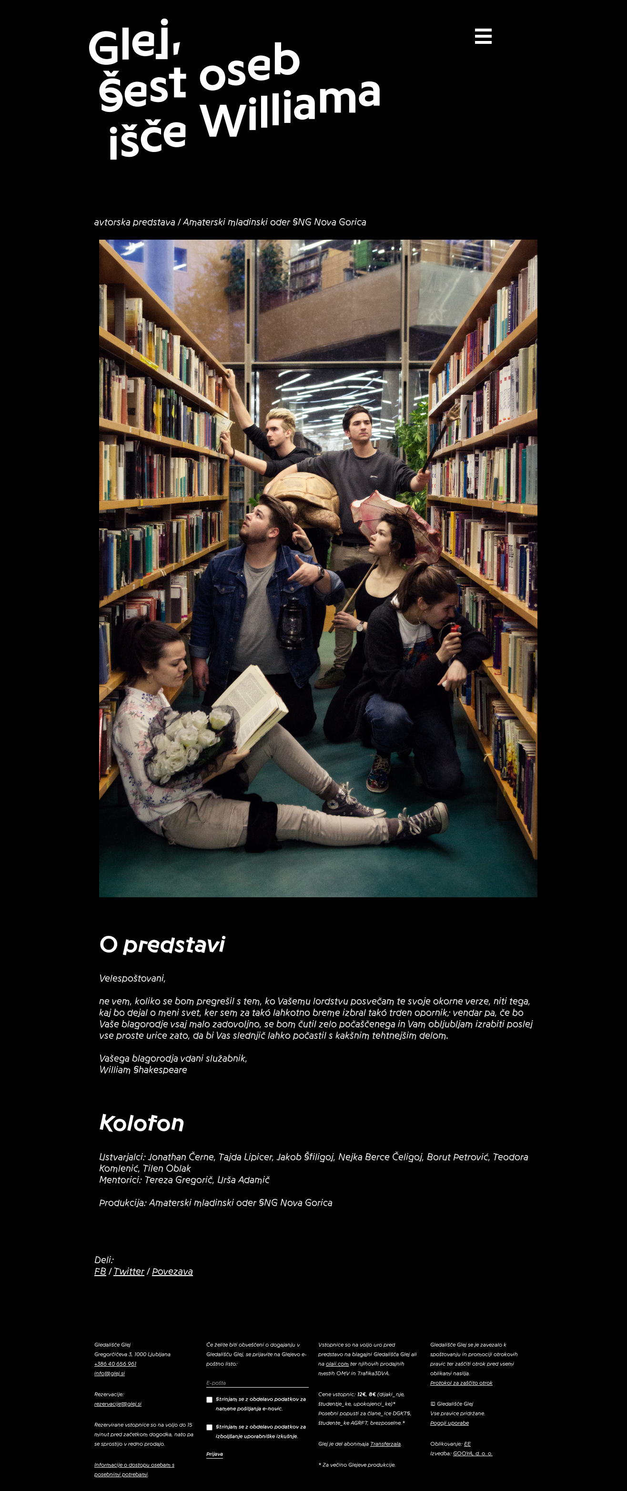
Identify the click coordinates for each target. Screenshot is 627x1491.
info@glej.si (109, 1373)
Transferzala (385, 1444)
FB (100, 1272)
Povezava (172, 1272)
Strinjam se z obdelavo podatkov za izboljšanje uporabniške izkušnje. (256, 1431)
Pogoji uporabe (449, 1423)
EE (467, 1444)
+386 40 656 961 (115, 1364)
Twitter (128, 1272)
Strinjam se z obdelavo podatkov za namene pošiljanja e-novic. (256, 1403)
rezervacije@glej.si (118, 1404)
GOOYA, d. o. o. (473, 1453)
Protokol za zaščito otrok (461, 1383)
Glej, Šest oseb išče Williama (234, 89)
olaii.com (337, 1364)
